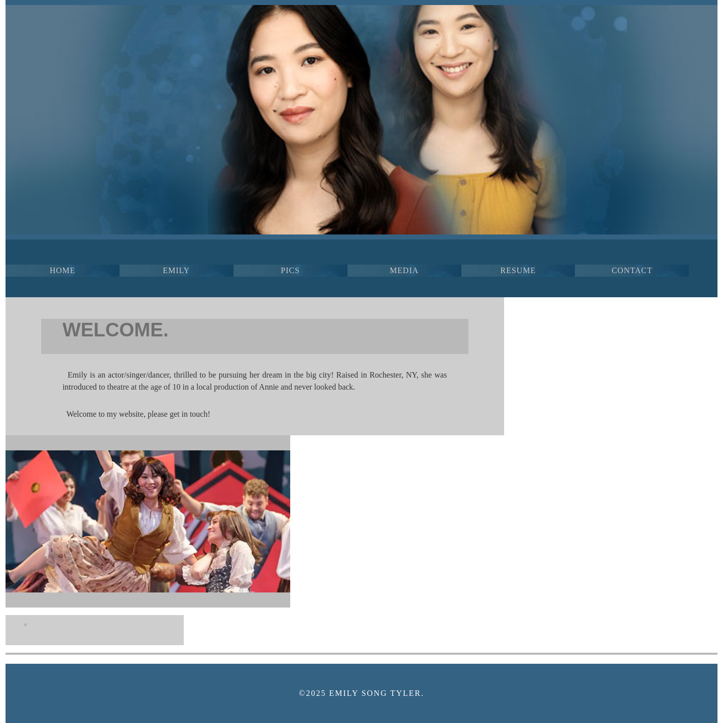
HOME (62, 270)
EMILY (176, 270)
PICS (290, 270)
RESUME (518, 270)
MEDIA (404, 270)
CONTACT (632, 270)
